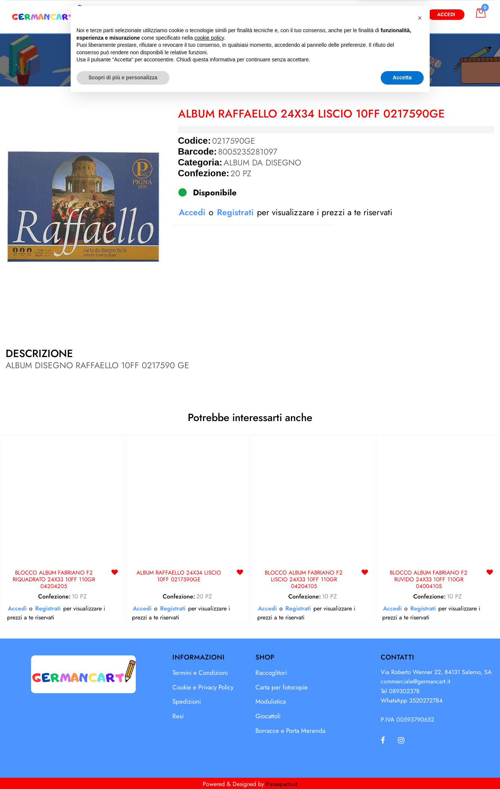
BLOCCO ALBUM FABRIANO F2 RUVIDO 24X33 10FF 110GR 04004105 (428, 579)
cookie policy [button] (209, 729)
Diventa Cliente (392, 14)
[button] (326, 14)
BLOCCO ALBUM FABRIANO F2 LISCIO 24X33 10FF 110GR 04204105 (304, 579)
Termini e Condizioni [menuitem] (200, 672)
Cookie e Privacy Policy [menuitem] (202, 687)
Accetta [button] (402, 768)
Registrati (235, 212)
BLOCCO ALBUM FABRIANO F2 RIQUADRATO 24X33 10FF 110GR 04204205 (54, 579)
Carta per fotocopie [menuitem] (281, 687)
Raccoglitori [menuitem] (271, 672)
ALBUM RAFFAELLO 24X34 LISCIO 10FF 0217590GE (178, 576)
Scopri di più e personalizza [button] (123, 768)
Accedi (446, 14)
